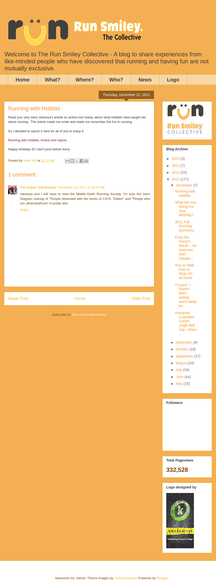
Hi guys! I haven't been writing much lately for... (186, 295)
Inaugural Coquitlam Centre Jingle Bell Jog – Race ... (186, 323)
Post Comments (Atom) (89, 314)
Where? (85, 79)
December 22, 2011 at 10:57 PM (81, 187)
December (184, 185)
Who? (116, 79)
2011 (176, 179)
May (179, 384)
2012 (176, 172)
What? (52, 79)
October (182, 349)
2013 (176, 166)
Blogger (162, 578)
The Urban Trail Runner (38, 187)
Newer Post (18, 298)
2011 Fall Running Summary (184, 226)
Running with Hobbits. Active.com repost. (37, 140)
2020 (176, 159)
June (180, 377)
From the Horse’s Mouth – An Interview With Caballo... (186, 247)
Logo (173, 79)
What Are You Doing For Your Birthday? (185, 208)
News (145, 79)
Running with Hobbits (185, 193)
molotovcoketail (125, 578)
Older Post (141, 298)
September (185, 356)
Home (23, 79)
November (184, 342)
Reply (24, 210)
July (179, 370)
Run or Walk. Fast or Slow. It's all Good (185, 271)
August (182, 363)
